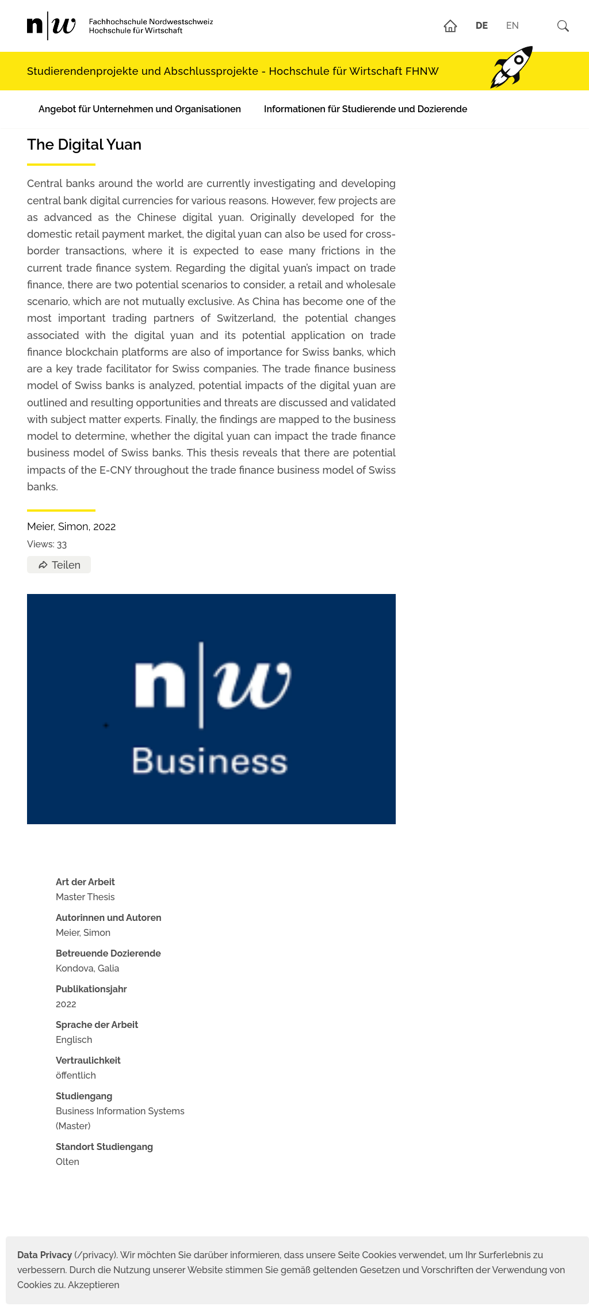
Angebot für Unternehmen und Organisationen (140, 109)
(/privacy (65, 1255)
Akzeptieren (94, 1284)
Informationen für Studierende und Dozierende (365, 109)
